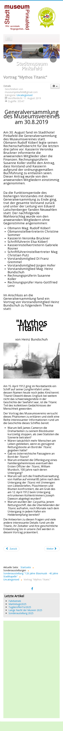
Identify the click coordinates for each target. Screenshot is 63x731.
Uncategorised (24, 95)
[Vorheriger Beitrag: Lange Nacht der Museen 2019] (11, 548)
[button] (10, 59)
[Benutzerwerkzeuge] (55, 86)
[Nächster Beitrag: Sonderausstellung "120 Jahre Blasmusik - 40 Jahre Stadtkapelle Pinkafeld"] (52, 548)
